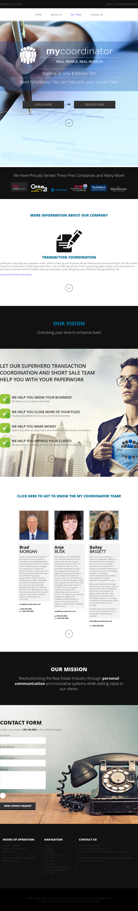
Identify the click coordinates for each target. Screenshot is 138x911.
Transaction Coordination (56, 866)
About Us (56, 14)
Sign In (109, 4)
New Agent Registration (126, 4)
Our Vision (49, 851)
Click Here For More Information (16, 274)
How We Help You (53, 854)
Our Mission (50, 860)
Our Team (76, 14)
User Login (49, 873)
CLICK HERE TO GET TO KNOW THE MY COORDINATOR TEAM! (69, 496)
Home (38, 14)
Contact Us (97, 14)
